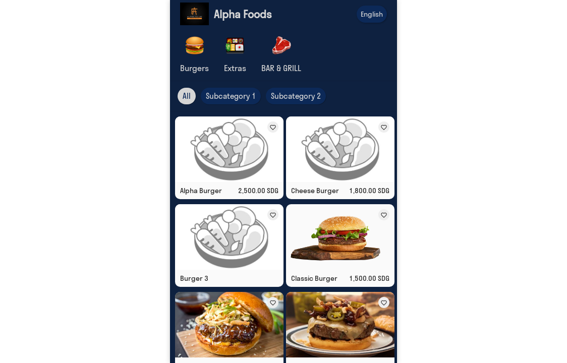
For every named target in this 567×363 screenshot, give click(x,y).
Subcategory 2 (296, 96)
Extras (235, 68)
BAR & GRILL (281, 68)
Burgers (194, 68)
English (372, 14)
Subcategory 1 (231, 96)
